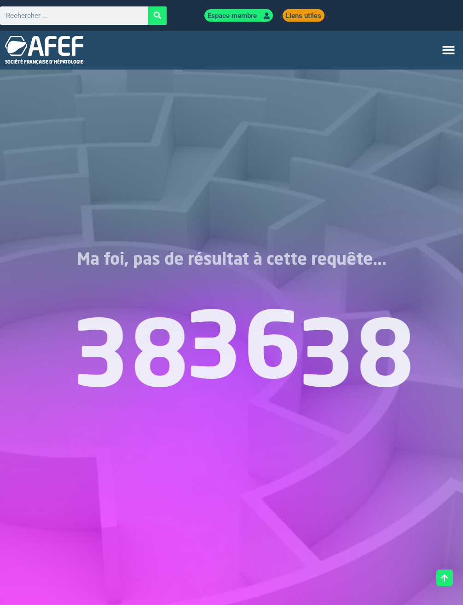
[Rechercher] (157, 15)
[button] (448, 50)
